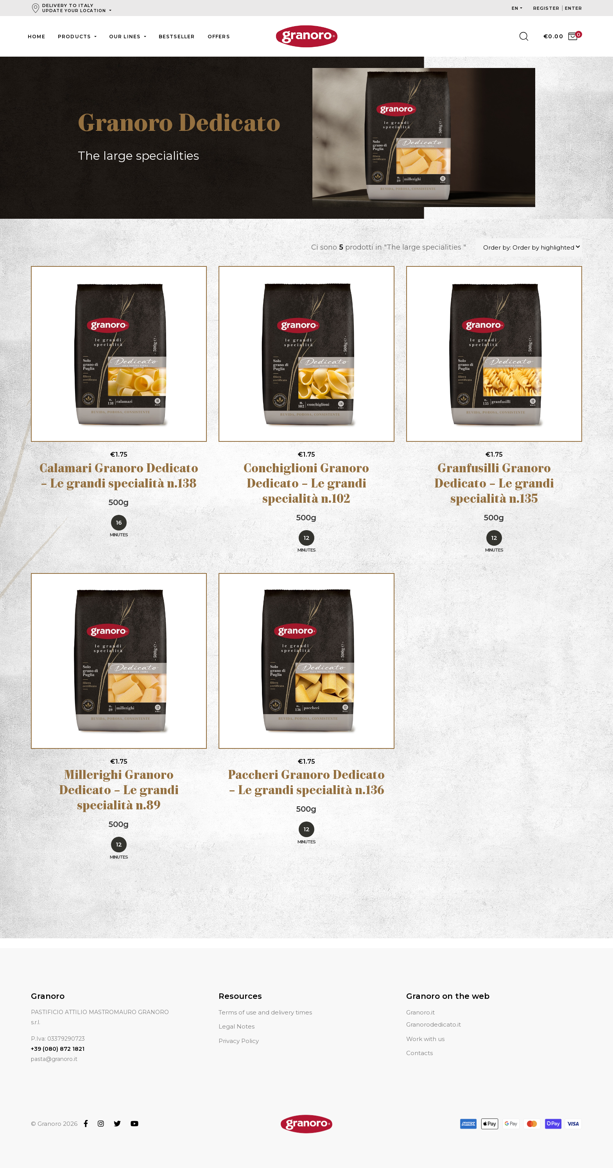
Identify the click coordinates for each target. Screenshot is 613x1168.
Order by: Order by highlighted (528, 248)
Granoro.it (420, 1003)
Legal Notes (237, 1017)
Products (75, 36)
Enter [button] (574, 8)
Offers (219, 36)
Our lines (125, 36)
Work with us (425, 1029)
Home (36, 36)
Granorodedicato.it (433, 1015)
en (515, 8)
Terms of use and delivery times (265, 1003)
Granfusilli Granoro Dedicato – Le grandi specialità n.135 (494, 485)
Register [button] (547, 8)
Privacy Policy (239, 1031)
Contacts (419, 1043)
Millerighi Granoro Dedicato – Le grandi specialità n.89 (119, 791)
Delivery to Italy (75, 8)
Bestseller (177, 36)
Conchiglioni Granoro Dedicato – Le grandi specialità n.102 (306, 485)
